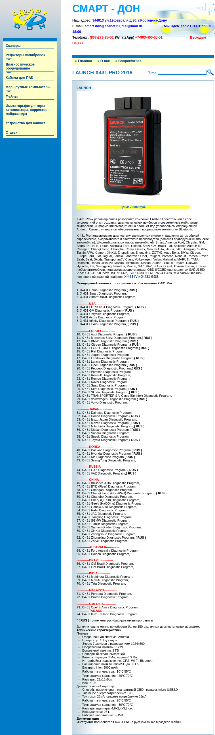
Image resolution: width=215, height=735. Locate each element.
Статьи (12, 133)
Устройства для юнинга (25, 123)
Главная (85, 61)
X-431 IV (131, 277)
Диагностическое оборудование (20, 66)
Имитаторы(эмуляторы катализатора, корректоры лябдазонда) (28, 110)
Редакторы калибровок (25, 55)
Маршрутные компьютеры (28, 87)
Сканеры (13, 46)
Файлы (12, 96)
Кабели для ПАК (19, 78)
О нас (105, 61)
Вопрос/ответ (129, 61)
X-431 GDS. (150, 277)
